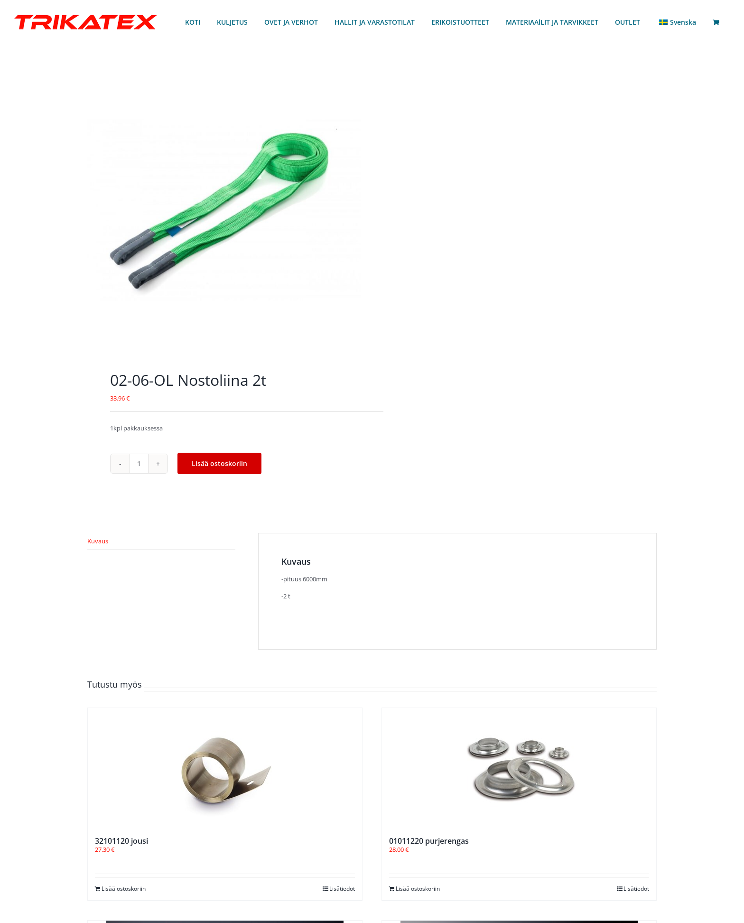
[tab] (161, 541)
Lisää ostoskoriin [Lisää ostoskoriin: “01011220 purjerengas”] (418, 889)
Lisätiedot (342, 889)
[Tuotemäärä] (139, 463)
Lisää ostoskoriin (219, 463)
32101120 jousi (121, 841)
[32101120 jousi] (225, 767)
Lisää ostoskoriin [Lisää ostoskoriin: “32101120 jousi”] (124, 889)
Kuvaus (97, 541)
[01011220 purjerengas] (519, 767)
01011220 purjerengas (429, 841)
